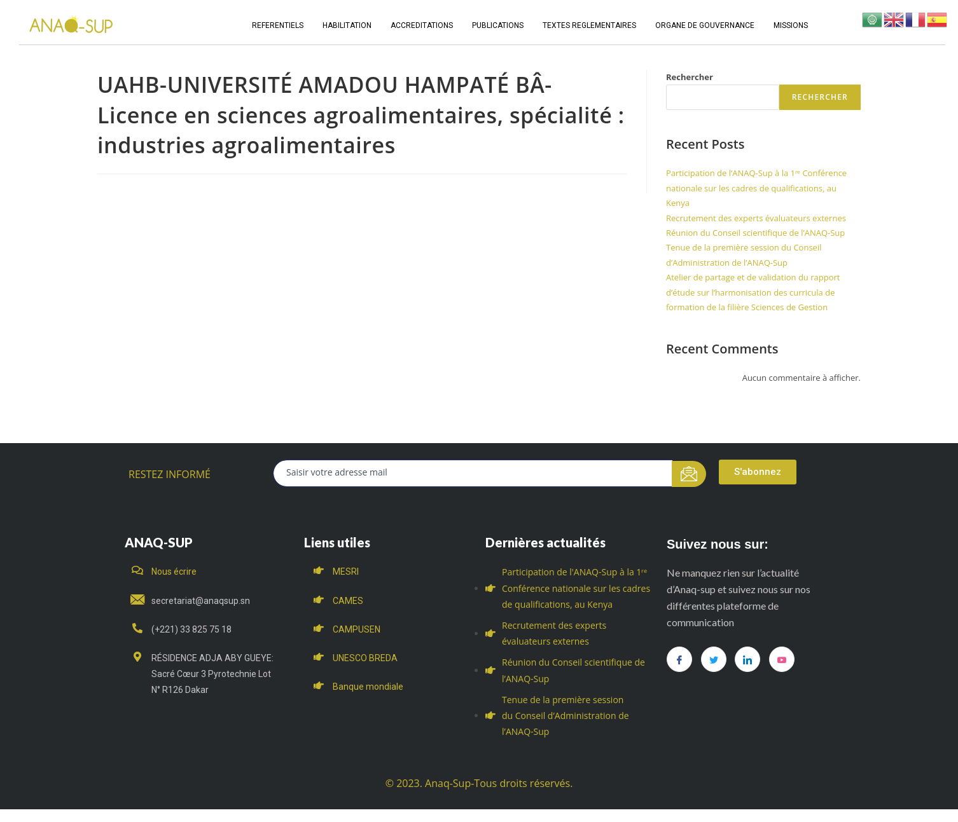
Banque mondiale (368, 687)
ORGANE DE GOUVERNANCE (704, 25)
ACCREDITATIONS (422, 25)
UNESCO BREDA (365, 658)
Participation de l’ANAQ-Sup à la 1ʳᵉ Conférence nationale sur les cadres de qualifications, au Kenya (756, 188)
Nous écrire (174, 571)
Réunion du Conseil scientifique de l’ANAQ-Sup (755, 232)
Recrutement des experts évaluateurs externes (756, 218)
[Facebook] (679, 659)
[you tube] (782, 659)
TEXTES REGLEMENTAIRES (589, 25)
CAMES (348, 601)
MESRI (346, 571)
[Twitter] (713, 659)
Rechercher (689, 77)
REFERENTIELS (277, 25)
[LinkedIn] (747, 659)
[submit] (689, 474)
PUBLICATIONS (498, 25)
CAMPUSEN (356, 629)
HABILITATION (347, 25)
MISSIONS (791, 25)
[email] (473, 473)
